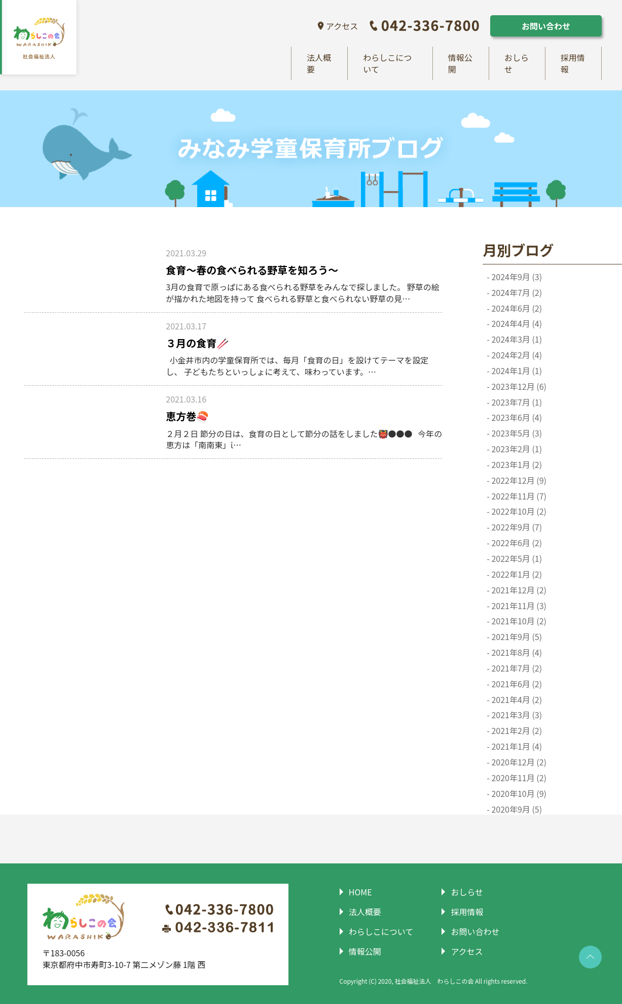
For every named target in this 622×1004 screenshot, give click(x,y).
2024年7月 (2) (516, 292)
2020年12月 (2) (518, 762)
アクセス (342, 26)
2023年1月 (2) (516, 465)
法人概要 (319, 64)
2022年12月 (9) (518, 480)
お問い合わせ (546, 26)
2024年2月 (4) (516, 355)
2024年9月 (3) (516, 277)
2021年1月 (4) (516, 747)
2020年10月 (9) (518, 793)
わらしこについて (387, 64)
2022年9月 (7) (516, 527)
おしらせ (516, 64)
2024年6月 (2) (516, 308)
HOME (359, 892)
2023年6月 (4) (516, 418)
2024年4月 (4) (516, 324)
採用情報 (573, 64)
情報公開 (460, 64)
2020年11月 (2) (518, 778)
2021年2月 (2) (516, 731)
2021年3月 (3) (516, 715)
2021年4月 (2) (516, 700)
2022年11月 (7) (518, 496)
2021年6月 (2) (516, 684)
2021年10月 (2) (518, 621)
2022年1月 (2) (516, 574)
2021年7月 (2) (516, 668)
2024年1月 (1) (516, 371)
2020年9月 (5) (516, 809)
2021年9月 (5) (516, 637)
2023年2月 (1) (516, 449)
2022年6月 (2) (516, 543)
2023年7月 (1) (516, 402)
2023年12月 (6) (518, 386)
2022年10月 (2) (518, 512)
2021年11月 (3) (518, 606)
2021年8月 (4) (516, 653)
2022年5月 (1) (516, 559)
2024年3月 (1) (516, 340)
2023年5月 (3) (516, 434)
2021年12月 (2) (518, 590)
